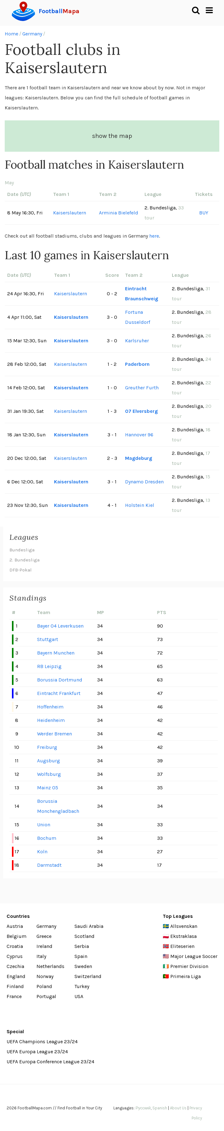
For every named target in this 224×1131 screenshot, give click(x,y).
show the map (112, 135)
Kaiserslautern (69, 213)
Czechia (15, 966)
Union (43, 825)
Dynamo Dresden (144, 482)
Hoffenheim (50, 707)
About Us (178, 1108)
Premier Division (189, 966)
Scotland (84, 936)
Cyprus (15, 956)
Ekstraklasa (183, 936)
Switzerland (87, 976)
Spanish (159, 1108)
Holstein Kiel (139, 505)
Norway (44, 976)
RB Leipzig (49, 666)
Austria (15, 926)
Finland (15, 986)
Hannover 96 (139, 435)
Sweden (83, 966)
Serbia (81, 946)
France (14, 996)
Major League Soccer (193, 956)
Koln (42, 852)
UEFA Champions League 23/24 (42, 1041)
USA (78, 996)
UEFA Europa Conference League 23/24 (50, 1062)
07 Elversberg (141, 411)
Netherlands (50, 966)
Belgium (16, 936)
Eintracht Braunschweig (141, 294)
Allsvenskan (183, 926)
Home (11, 34)
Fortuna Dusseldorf (137, 317)
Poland (44, 986)
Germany (32, 34)
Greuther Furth (142, 388)
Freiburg (47, 747)
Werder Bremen (54, 734)
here (154, 236)
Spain (80, 956)
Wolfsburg (49, 774)
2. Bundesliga (24, 560)
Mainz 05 (47, 788)
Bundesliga (22, 550)
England (16, 976)
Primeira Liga (185, 976)
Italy (41, 956)
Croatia (15, 946)
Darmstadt (49, 865)
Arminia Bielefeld (118, 213)
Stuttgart (47, 639)
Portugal (46, 996)
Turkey (81, 986)
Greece (44, 936)
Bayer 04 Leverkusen (60, 626)
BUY (203, 213)
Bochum (46, 838)
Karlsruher (137, 341)
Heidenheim (51, 720)
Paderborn (137, 364)
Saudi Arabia (88, 926)
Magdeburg (138, 458)
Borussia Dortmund (59, 680)
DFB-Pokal (20, 570)
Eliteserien (182, 946)
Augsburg (48, 761)
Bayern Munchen (55, 653)
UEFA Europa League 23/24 (37, 1052)
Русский (142, 1108)
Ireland (44, 946)
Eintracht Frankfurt (58, 693)
